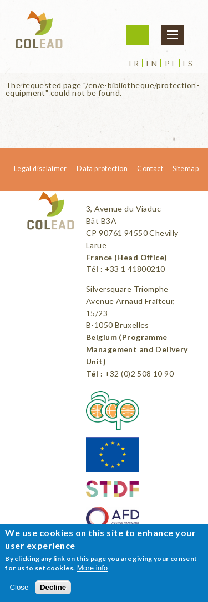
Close (18, 587)
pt (170, 64)
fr (134, 64)
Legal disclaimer (40, 168)
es (187, 64)
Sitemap (186, 168)
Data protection (102, 168)
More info (92, 568)
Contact (150, 168)
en (151, 64)
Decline (53, 587)
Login (137, 35)
